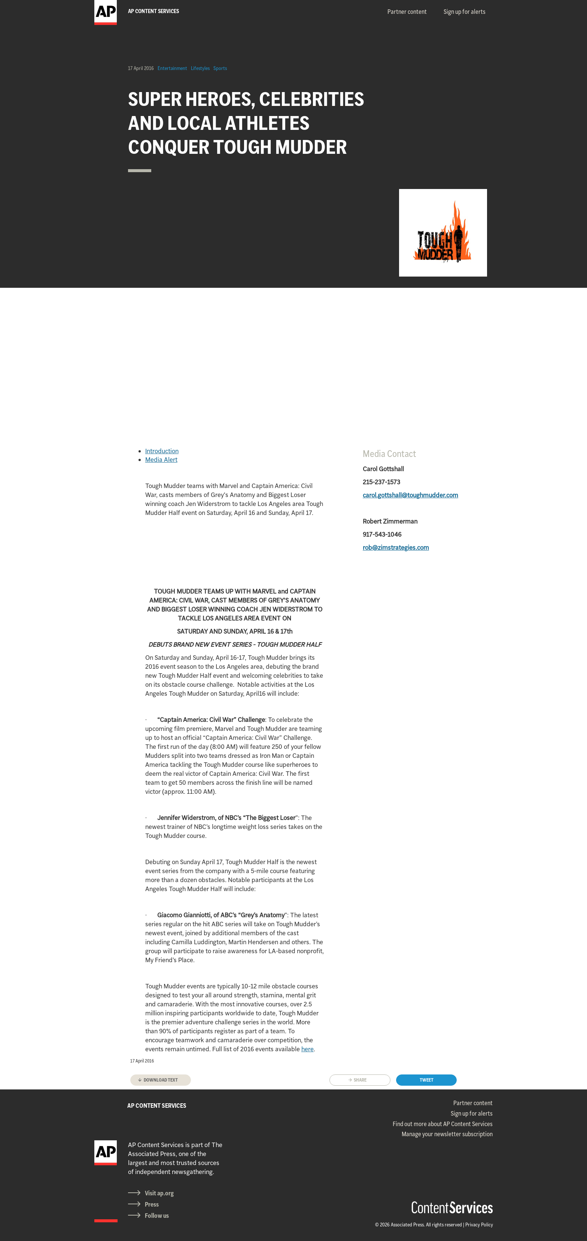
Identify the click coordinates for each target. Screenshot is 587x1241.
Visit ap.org (159, 1193)
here (307, 1049)
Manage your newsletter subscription (447, 1134)
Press (152, 1204)
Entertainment (172, 68)
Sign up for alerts (465, 11)
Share (360, 1080)
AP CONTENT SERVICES (156, 1105)
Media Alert (161, 459)
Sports (220, 68)
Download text (161, 1080)
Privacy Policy (479, 1224)
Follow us (157, 1215)
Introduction (162, 451)
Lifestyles (200, 68)
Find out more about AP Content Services (443, 1124)
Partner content (407, 11)
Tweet (427, 1080)
